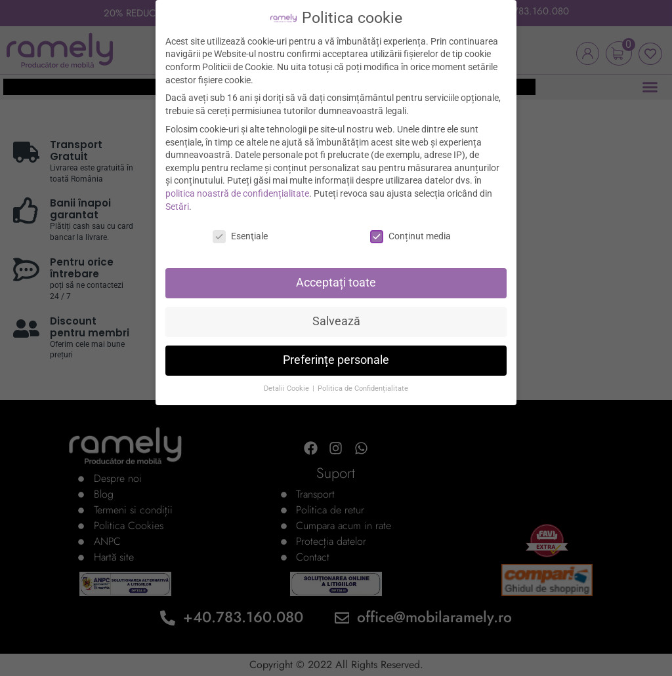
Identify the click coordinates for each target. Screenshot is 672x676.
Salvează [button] (336, 313)
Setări (177, 198)
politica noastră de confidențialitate (237, 185)
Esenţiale (240, 228)
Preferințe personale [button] (336, 352)
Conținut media (410, 228)
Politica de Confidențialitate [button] (363, 380)
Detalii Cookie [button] (287, 380)
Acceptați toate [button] (336, 274)
